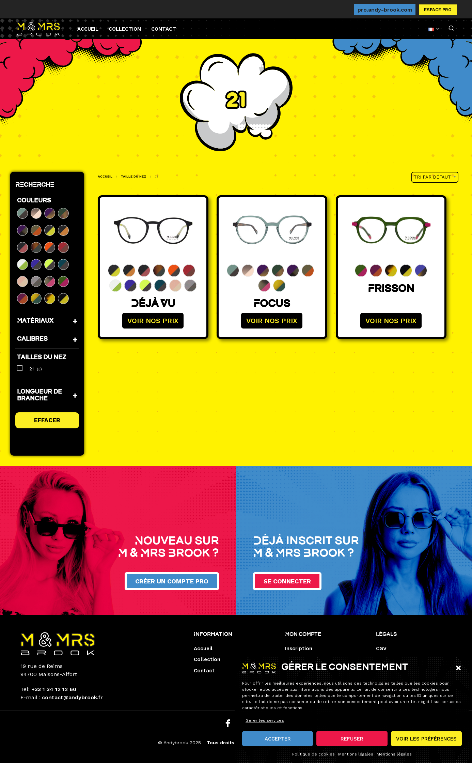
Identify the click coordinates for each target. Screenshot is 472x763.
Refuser (352, 742)
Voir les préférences (426, 742)
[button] (458, 672)
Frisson (391, 289)
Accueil (87, 29)
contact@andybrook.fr (72, 697)
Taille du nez (133, 176)
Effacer (47, 420)
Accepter (278, 742)
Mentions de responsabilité (411, 659)
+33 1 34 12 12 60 (53, 689)
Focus (271, 304)
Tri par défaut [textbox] (432, 177)
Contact (163, 29)
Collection (125, 29)
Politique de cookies (313, 758)
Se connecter (287, 581)
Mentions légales (355, 758)
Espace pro (438, 9)
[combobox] (434, 177)
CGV (381, 648)
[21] (19, 368)
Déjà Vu (152, 304)
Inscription (298, 648)
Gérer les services (265, 724)
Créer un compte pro (171, 581)
